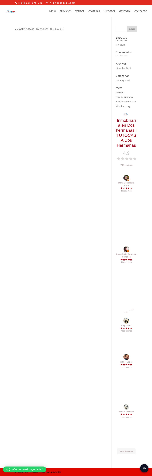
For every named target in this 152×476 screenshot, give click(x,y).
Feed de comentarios (126, 101)
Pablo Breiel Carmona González (126, 255)
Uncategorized (57, 29)
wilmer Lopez (126, 362)
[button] (24, 469)
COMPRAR (94, 11)
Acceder (120, 92)
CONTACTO (140, 11)
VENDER (79, 11)
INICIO (52, 11)
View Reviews (126, 451)
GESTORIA (125, 11)
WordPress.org (123, 106)
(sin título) (121, 44)
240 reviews (126, 165)
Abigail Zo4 (126, 325)
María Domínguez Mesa (126, 184)
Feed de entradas (124, 97)
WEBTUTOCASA (26, 29)
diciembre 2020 (123, 68)
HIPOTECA (109, 11)
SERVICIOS (66, 11)
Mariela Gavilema (126, 412)
